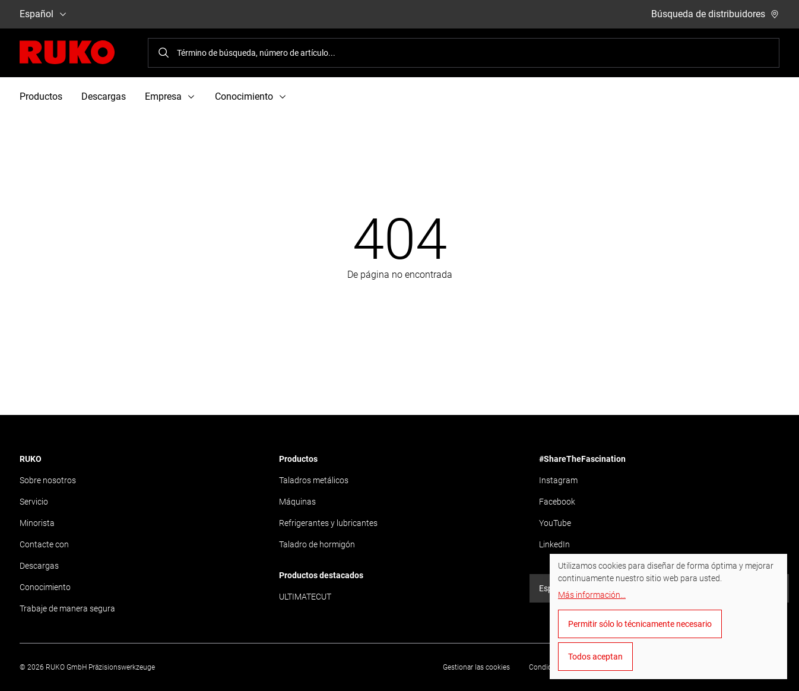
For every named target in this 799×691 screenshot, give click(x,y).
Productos (41, 96)
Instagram (558, 480)
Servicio (34, 501)
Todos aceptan (595, 656)
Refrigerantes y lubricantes (328, 523)
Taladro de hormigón (317, 544)
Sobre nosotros (48, 480)
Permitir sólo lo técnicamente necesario (640, 624)
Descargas (103, 96)
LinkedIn (554, 544)
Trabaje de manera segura (67, 608)
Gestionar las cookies (476, 667)
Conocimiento (45, 587)
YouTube (555, 523)
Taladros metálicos (313, 480)
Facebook (557, 501)
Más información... (592, 595)
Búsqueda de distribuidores (715, 14)
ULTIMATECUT (305, 596)
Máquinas (297, 501)
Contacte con (44, 544)
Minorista (37, 523)
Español (44, 14)
